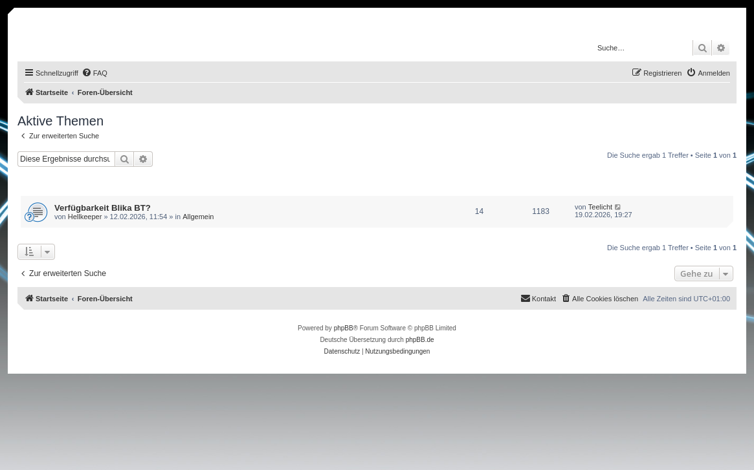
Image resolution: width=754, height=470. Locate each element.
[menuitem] (94, 73)
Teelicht (600, 207)
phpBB (343, 328)
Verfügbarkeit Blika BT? (102, 208)
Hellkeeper (85, 216)
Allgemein (198, 216)
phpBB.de (420, 339)
